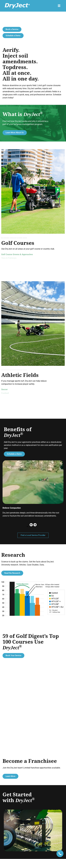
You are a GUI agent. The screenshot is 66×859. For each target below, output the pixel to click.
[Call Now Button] (59, 853)
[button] (59, 5)
